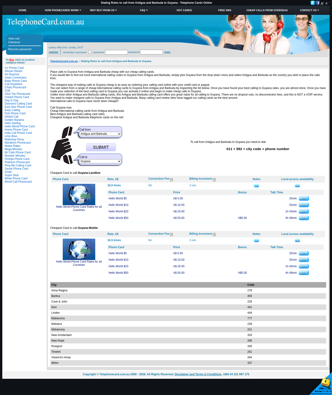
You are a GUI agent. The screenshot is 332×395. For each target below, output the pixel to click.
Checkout (14, 42)
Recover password (19, 49)
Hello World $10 (118, 205)
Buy (12, 59)
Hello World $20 (118, 211)
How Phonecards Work (62, 10)
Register (53, 52)
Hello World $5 (117, 198)
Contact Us (308, 10)
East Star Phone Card (18, 107)
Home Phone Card (16, 129)
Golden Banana (14, 120)
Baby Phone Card (16, 80)
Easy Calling (12, 110)
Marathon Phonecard (18, 142)
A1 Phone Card (14, 67)
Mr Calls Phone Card (17, 152)
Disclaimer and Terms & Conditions (198, 374)
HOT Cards (184, 10)
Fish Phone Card (15, 113)
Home (22, 10)
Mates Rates (12, 146)
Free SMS (224, 10)
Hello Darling (13, 123)
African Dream (14, 71)
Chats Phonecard (15, 87)
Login (167, 52)
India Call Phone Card (18, 133)
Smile (8, 172)
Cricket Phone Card (17, 97)
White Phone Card (16, 178)
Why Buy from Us (102, 10)
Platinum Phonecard (17, 162)
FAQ (142, 10)
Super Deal (12, 175)
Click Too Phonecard (17, 93)
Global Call (11, 116)
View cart (14, 38)
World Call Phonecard (18, 181)
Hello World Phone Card (20, 126)
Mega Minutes (13, 149)
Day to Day (11, 100)
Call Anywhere (14, 84)
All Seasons (12, 74)
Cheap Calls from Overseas (267, 10)
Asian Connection (15, 77)
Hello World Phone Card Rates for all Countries (79, 208)
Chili (7, 90)
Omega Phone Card (17, 159)
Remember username (75, 52)
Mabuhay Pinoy (14, 139)
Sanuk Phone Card (16, 168)
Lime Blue (11, 136)
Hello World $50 (118, 218)
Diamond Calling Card (18, 103)
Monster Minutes (15, 155)
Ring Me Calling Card (18, 165)
